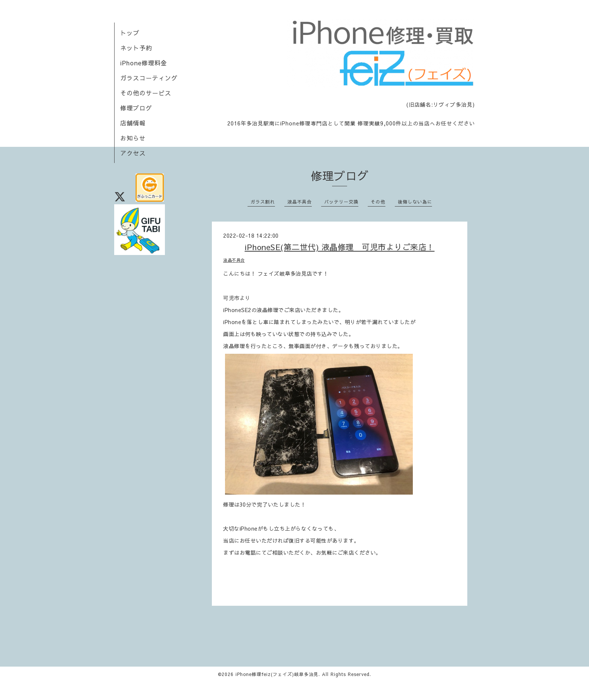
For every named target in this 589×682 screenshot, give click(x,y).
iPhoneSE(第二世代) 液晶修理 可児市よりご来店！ (340, 246)
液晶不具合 (299, 202)
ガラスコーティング (149, 78)
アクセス (133, 153)
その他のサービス (145, 93)
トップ (129, 33)
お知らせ (133, 138)
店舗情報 (133, 123)
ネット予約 (136, 48)
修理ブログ (136, 108)
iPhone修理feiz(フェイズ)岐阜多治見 (277, 674)
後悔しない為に (415, 202)
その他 (378, 202)
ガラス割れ (263, 202)
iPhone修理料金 (143, 63)
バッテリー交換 (341, 202)
